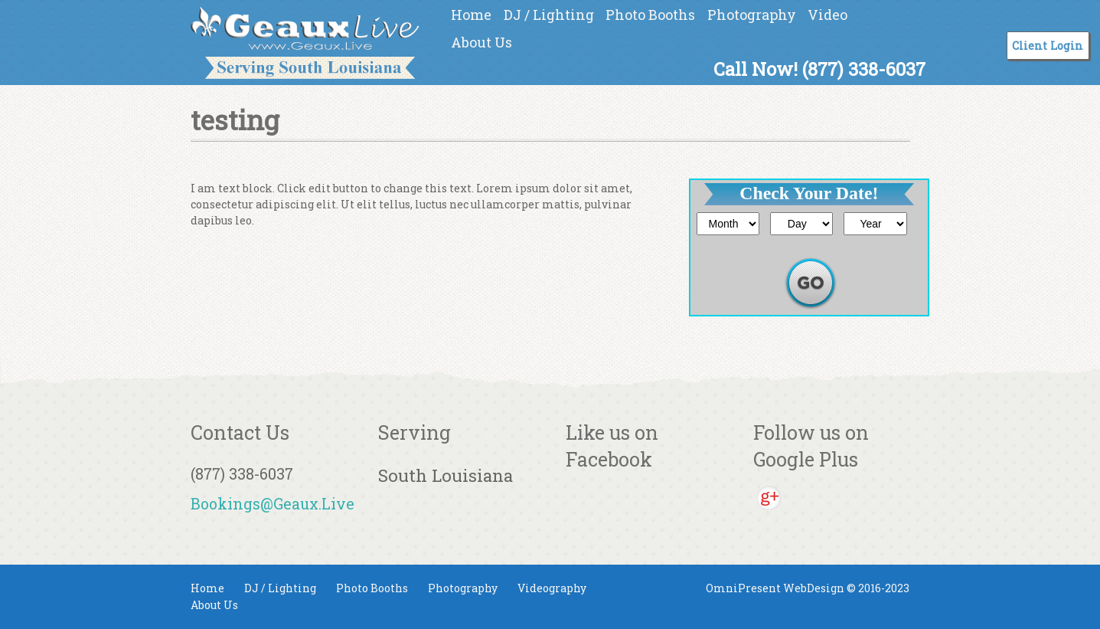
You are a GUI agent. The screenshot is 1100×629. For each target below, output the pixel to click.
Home (471, 14)
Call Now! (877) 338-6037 (819, 68)
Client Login (1047, 45)
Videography (551, 588)
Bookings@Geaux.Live (272, 503)
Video (827, 14)
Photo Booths (650, 14)
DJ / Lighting (549, 14)
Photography (751, 14)
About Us (481, 42)
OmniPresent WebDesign (775, 588)
